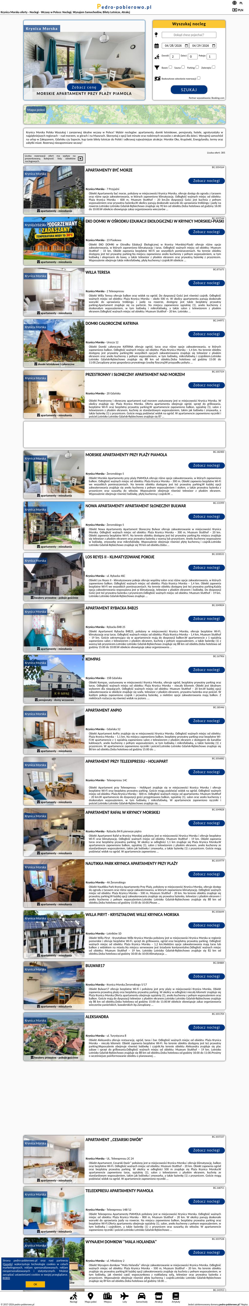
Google (8, 1264)
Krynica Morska (35, 174)
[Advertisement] (124, 1099)
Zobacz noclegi (206, 180)
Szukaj (189, 89)
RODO (6, 1278)
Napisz (244, 1304)
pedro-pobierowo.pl (124, 7)
